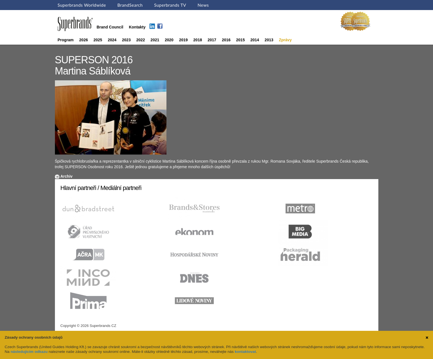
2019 (183, 40)
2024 (112, 40)
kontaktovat (245, 352)
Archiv (67, 176)
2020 (169, 40)
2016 (226, 40)
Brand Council (110, 27)
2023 (126, 40)
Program (66, 40)
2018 (197, 40)
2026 (83, 40)
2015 (240, 40)
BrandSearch (130, 5)
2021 (155, 40)
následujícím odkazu (29, 352)
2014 (254, 40)
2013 (269, 40)
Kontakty (137, 27)
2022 (140, 40)
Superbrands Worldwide (82, 5)
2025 (97, 40)
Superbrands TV (170, 5)
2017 (211, 40)
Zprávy (285, 40)
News (203, 5)
